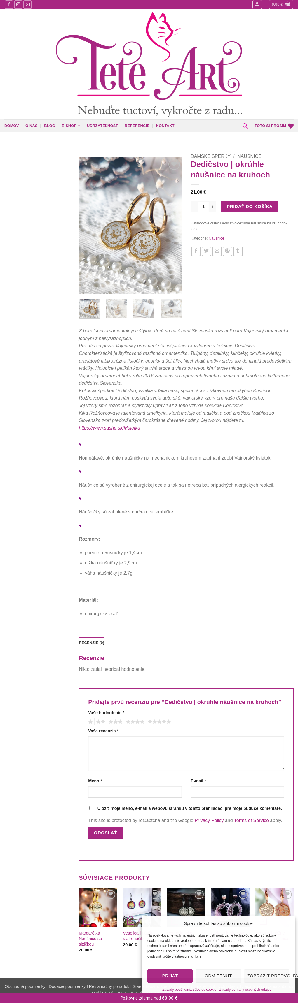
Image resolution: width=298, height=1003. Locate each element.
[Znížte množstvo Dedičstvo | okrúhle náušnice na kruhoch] (194, 206)
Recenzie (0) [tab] (91, 642)
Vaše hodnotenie (106, 712)
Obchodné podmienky (26, 986)
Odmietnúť (218, 975)
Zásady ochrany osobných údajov (245, 990)
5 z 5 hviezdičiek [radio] (158, 722)
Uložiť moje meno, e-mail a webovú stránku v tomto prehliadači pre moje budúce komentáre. (189, 808)
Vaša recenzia (103, 731)
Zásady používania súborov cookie (189, 990)
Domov (11, 126)
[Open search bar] (245, 126)
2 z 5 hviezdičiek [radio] (99, 722)
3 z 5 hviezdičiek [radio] (115, 722)
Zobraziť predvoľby (268, 975)
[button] (257, 4)
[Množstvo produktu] (203, 206)
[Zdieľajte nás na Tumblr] (238, 251)
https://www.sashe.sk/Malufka (109, 427)
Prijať (170, 975)
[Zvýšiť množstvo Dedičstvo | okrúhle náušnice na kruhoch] (212, 206)
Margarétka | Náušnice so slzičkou (90, 938)
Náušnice (249, 156)
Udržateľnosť (102, 126)
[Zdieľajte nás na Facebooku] (196, 251)
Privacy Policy (209, 820)
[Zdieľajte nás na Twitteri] (206, 251)
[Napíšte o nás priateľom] (217, 251)
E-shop (71, 126)
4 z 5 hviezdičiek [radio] (134, 722)
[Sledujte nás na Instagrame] (18, 4)
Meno (95, 781)
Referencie (137, 126)
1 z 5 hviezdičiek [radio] (90, 722)
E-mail (198, 781)
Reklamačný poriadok (109, 986)
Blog (49, 126)
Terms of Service (251, 820)
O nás (31, 126)
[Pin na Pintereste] (227, 251)
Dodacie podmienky (67, 986)
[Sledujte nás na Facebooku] (9, 4)
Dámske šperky (211, 156)
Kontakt (165, 126)
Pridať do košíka (250, 206)
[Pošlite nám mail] (27, 4)
